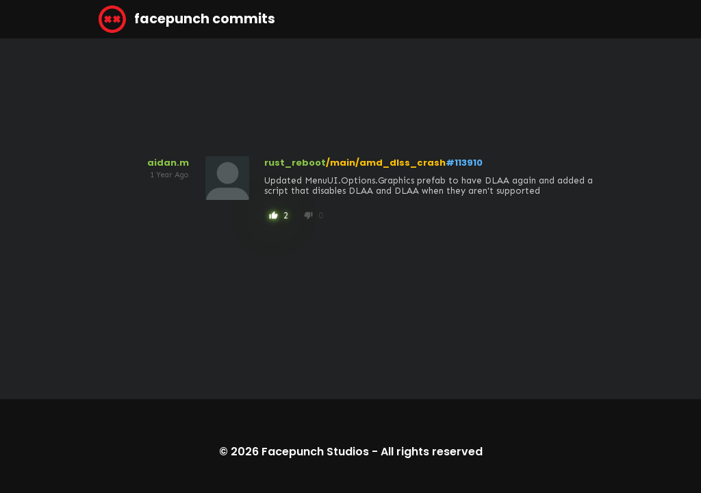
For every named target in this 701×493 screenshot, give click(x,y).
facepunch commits (187, 19)
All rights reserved (432, 451)
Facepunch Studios (315, 451)
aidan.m (168, 162)
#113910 (464, 162)
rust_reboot (295, 162)
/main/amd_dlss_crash (386, 162)
